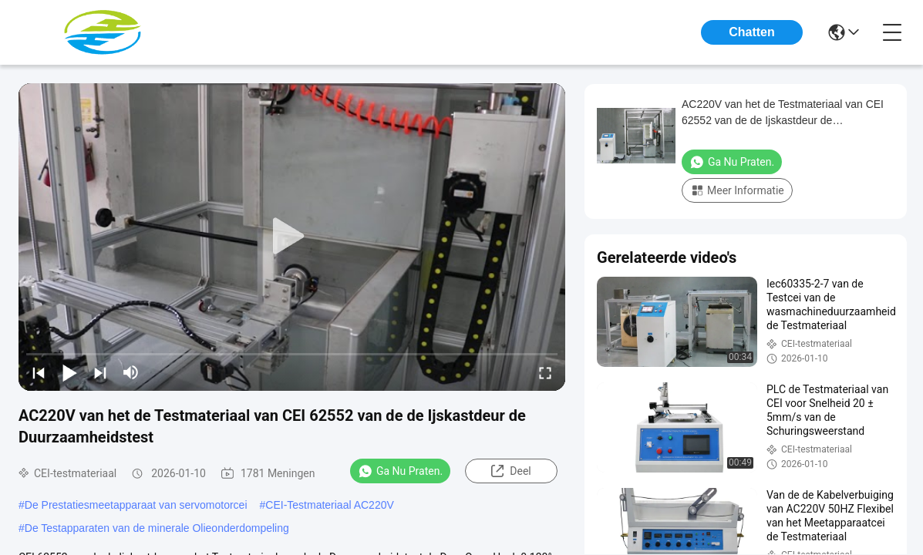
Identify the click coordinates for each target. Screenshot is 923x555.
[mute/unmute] (131, 372)
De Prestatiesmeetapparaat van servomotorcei (136, 505)
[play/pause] (69, 372)
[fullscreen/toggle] (545, 372)
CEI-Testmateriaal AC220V (329, 505)
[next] (100, 372)
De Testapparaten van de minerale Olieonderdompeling (157, 528)
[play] (292, 236)
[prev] (38, 372)
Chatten (752, 32)
